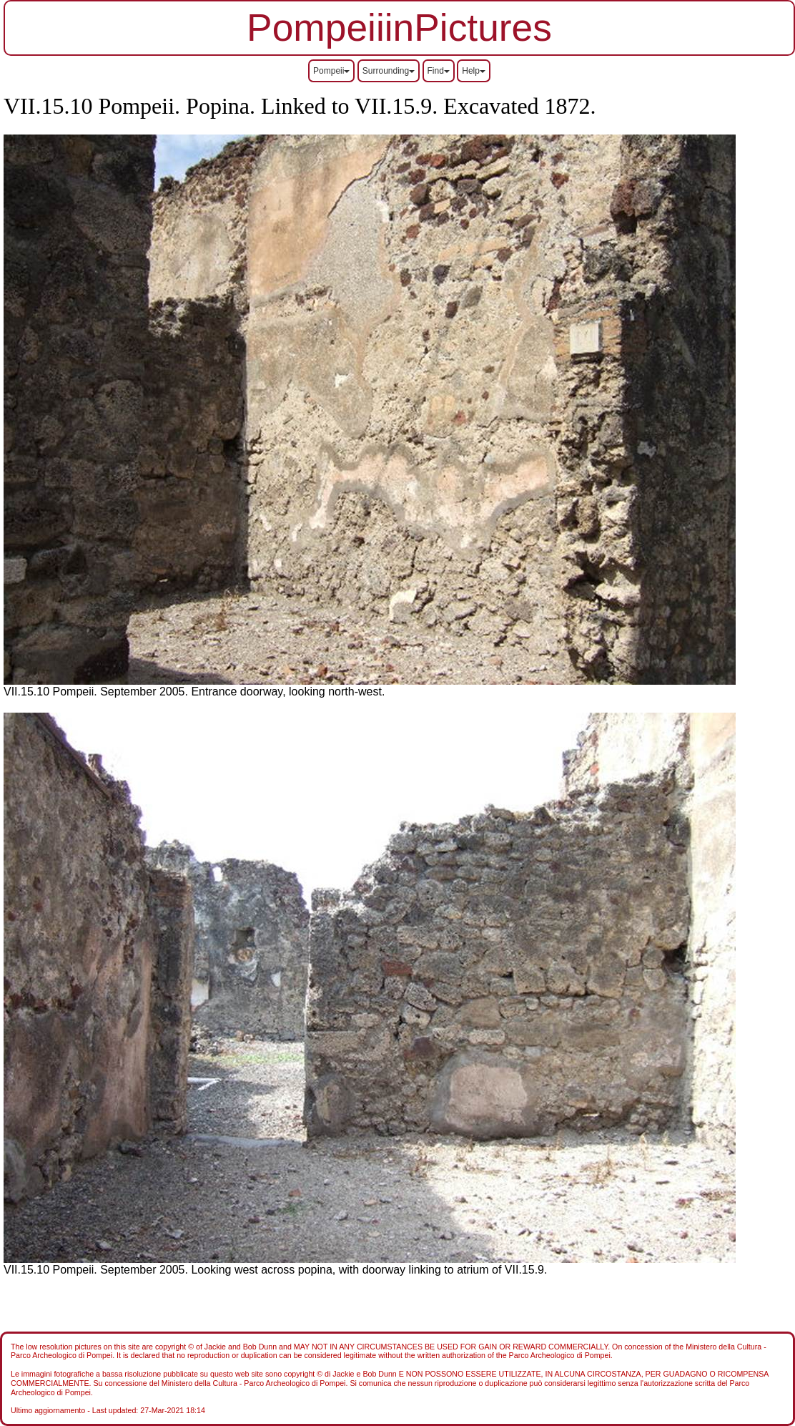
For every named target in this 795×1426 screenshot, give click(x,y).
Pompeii (331, 71)
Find (439, 71)
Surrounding (388, 71)
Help (473, 71)
